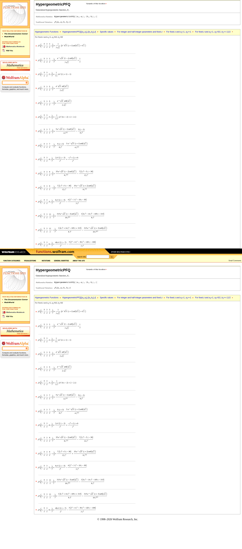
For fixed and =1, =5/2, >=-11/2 (213, 32)
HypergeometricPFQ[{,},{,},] (79, 32)
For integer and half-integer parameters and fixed (139, 32)
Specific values (106, 32)
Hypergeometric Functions (46, 32)
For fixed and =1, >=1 (178, 32)
